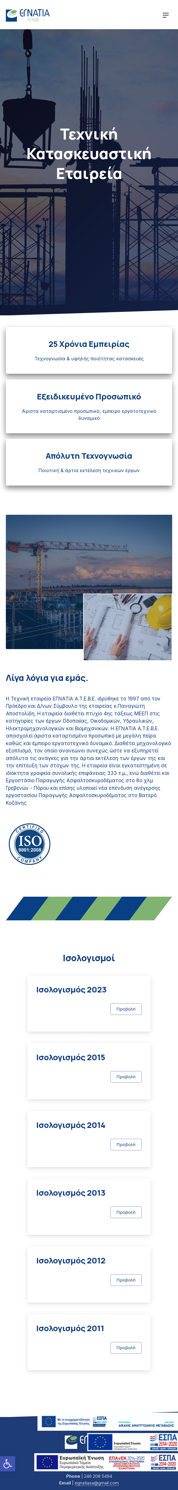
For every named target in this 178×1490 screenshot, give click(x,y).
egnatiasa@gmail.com (97, 1483)
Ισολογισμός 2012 (70, 1260)
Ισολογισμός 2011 (70, 1328)
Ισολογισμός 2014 (70, 1124)
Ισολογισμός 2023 (71, 989)
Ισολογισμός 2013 (71, 1192)
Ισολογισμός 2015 (70, 1057)
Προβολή (126, 1009)
